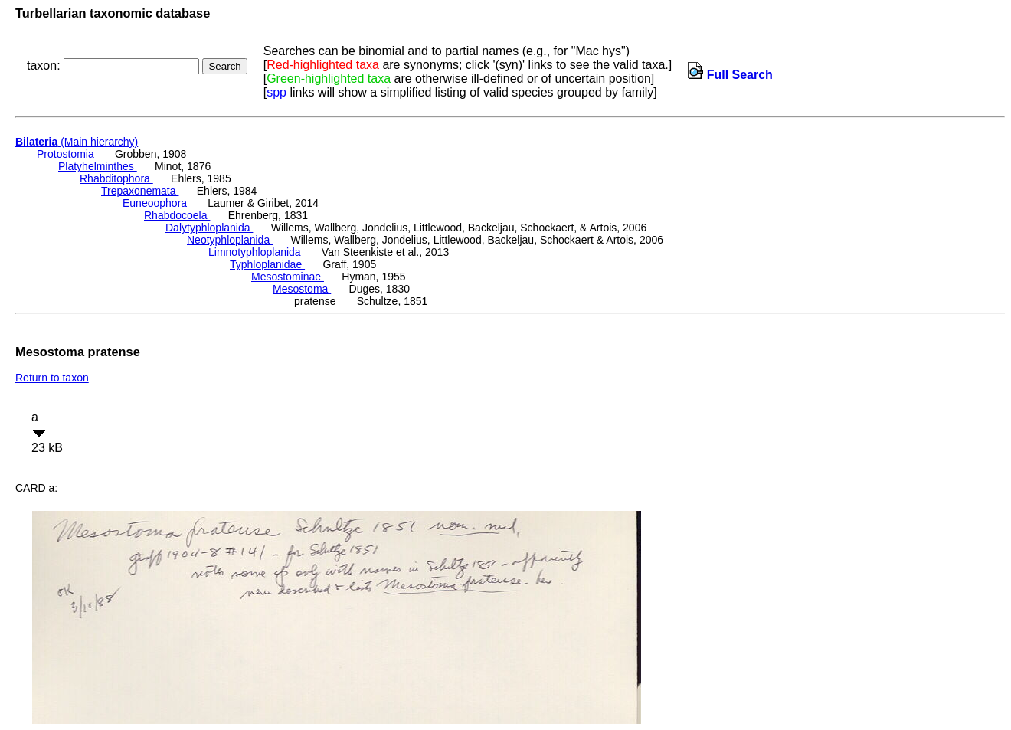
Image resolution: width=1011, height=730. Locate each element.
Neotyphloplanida (230, 240)
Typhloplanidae (267, 264)
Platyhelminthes (97, 166)
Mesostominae (287, 276)
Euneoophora (156, 203)
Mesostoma (302, 289)
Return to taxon (52, 378)
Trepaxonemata (139, 191)
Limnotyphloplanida (256, 252)
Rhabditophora (116, 178)
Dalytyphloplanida (209, 227)
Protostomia (67, 154)
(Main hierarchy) (76, 142)
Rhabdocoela (177, 215)
